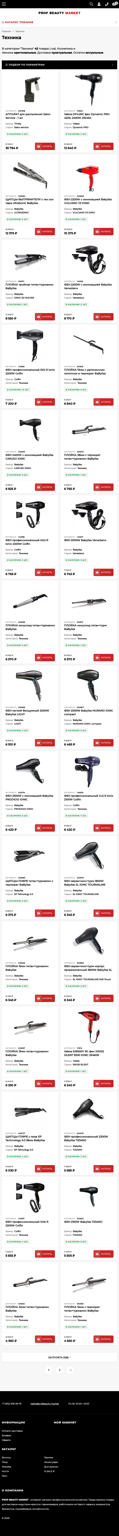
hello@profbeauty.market (45, 1403)
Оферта (6, 1440)
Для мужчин (51, 1466)
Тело (4, 1475)
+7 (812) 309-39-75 (11, 1403)
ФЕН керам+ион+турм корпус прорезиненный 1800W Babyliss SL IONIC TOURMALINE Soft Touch (88, 970)
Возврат (6, 1435)
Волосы (6, 1457)
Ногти (5, 1471)
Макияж (6, 1466)
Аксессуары (51, 1462)
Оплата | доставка (12, 1430)
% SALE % (49, 1471)
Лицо (5, 1462)
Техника (48, 1457)
